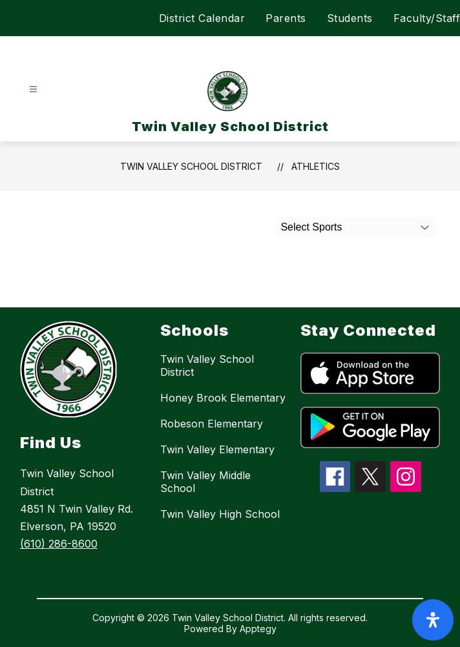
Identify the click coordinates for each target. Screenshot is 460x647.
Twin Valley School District (191, 166)
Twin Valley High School (220, 514)
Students (350, 18)
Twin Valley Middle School (205, 482)
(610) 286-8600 (59, 543)
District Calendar (202, 18)
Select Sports (311, 226)
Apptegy (258, 628)
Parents (286, 18)
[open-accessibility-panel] (433, 620)
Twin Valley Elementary (217, 449)
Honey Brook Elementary (223, 397)
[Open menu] (33, 89)
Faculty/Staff (427, 18)
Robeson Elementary (211, 423)
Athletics (315, 166)
